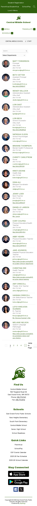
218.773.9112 (20, 400)
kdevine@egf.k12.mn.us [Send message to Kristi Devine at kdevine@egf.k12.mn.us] (20, 177)
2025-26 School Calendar (18, 460)
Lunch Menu (13, 10)
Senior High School (18, 429)
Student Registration (16, 3)
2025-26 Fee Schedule (18, 456)
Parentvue (18, 445)
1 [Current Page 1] (10, 345)
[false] (15, 51)
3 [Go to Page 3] (17, 345)
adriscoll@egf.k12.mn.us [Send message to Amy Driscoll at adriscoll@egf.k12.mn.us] (20, 290)
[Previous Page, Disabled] (6, 345)
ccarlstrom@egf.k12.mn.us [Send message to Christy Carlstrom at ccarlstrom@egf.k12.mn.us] (21, 164)
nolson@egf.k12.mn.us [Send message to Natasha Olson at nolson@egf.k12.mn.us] (20, 141)
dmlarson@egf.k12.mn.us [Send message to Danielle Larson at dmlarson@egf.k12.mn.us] (20, 214)
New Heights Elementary (18, 418)
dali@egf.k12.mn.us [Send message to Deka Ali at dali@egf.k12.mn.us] (19, 189)
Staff (29, 41)
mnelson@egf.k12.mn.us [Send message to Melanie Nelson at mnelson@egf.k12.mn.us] (20, 331)
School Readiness (18, 433)
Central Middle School (14, 41)
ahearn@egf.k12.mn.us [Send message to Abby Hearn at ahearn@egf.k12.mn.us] (20, 243)
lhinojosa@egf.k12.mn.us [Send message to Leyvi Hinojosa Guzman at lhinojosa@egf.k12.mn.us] (20, 315)
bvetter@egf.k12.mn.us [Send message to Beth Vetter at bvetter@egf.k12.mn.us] (20, 84)
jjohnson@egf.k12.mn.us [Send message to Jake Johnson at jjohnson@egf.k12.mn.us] (20, 259)
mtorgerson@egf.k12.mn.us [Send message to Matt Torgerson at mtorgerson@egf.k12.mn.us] (21, 70)
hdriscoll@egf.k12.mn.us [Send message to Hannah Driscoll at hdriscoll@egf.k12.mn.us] (20, 302)
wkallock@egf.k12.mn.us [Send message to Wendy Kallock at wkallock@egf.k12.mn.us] (20, 100)
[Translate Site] (28, 29)
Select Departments (9, 55)
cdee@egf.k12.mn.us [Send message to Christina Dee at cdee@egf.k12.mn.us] (19, 275)
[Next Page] (25, 345)
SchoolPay (26, 7)
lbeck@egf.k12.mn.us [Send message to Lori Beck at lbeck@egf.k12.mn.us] (19, 127)
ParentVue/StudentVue (10, 7)
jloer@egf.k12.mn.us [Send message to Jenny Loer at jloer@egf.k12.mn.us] (19, 200)
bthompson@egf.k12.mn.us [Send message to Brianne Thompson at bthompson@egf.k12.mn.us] (21, 152)
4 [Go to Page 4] (21, 345)
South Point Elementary (18, 421)
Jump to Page (30, 345)
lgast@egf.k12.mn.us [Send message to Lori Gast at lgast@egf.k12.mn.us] (19, 114)
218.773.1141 (21, 397)
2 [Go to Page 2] (13, 345)
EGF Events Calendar (18, 452)
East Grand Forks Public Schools (18, 414)
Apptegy (22, 503)
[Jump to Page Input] (35, 345)
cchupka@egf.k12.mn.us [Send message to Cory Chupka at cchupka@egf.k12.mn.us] (20, 230)
